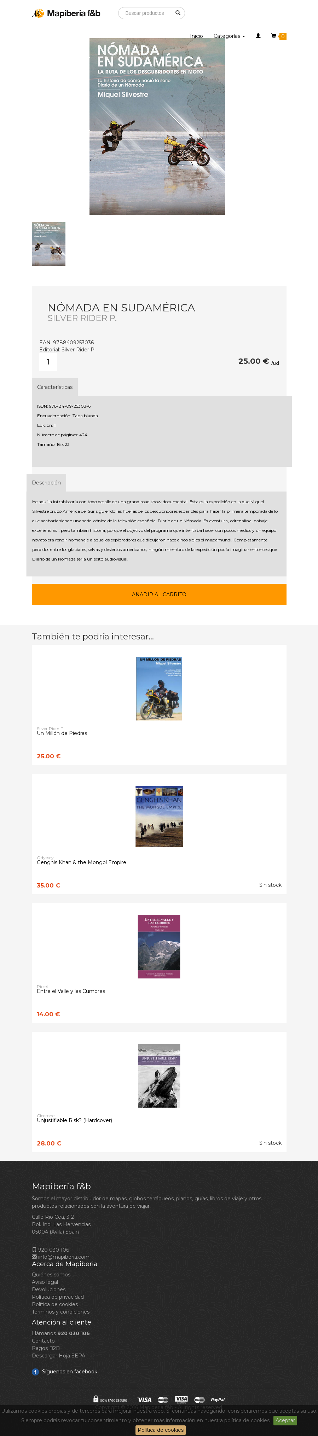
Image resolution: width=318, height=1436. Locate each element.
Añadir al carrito (159, 594)
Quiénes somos (51, 1274)
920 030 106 (50, 1250)
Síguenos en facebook (64, 1371)
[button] (258, 36)
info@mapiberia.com (60, 1257)
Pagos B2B (46, 1348)
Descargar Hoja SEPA (58, 1355)
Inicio (196, 36)
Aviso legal (45, 1282)
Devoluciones (48, 1289)
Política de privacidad (58, 1297)
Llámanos (61, 1333)
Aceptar (285, 1420)
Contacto (43, 1341)
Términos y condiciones (60, 1312)
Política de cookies (161, 1430)
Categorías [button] (229, 36)
